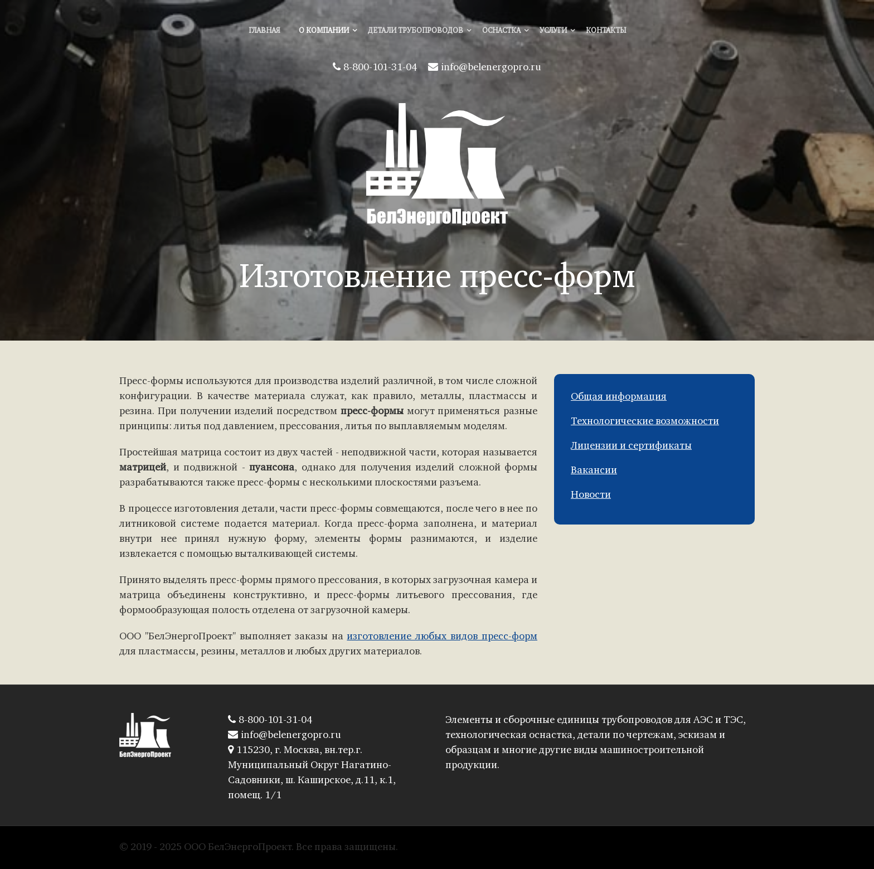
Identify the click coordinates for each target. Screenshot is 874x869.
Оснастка (501, 31)
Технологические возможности (645, 421)
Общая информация (619, 397)
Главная (264, 31)
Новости (591, 495)
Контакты (606, 31)
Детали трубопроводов (415, 31)
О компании (324, 31)
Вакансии (594, 470)
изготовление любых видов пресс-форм (442, 637)
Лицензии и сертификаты (631, 446)
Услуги (553, 31)
